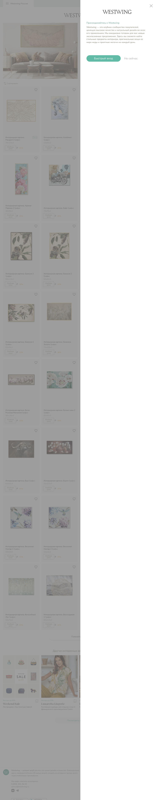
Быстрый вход (103, 58)
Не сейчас (131, 58)
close (151, 5)
